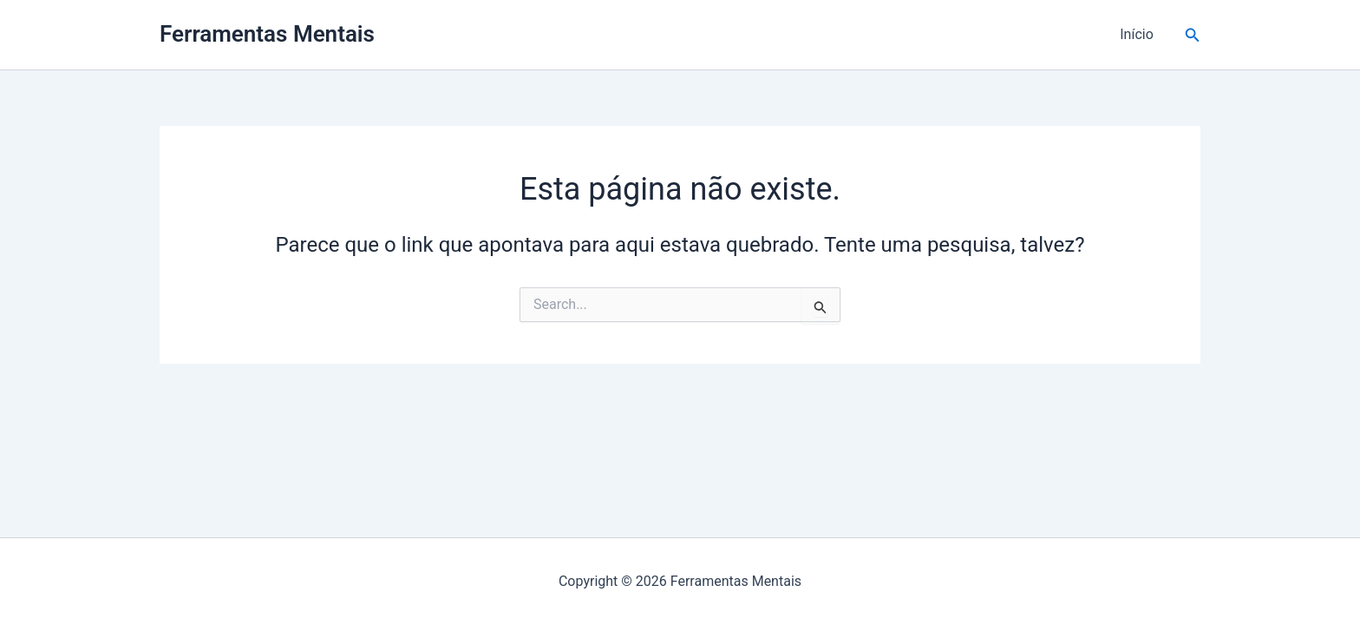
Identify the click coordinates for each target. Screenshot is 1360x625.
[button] (1192, 35)
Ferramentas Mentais (267, 34)
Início (1137, 34)
